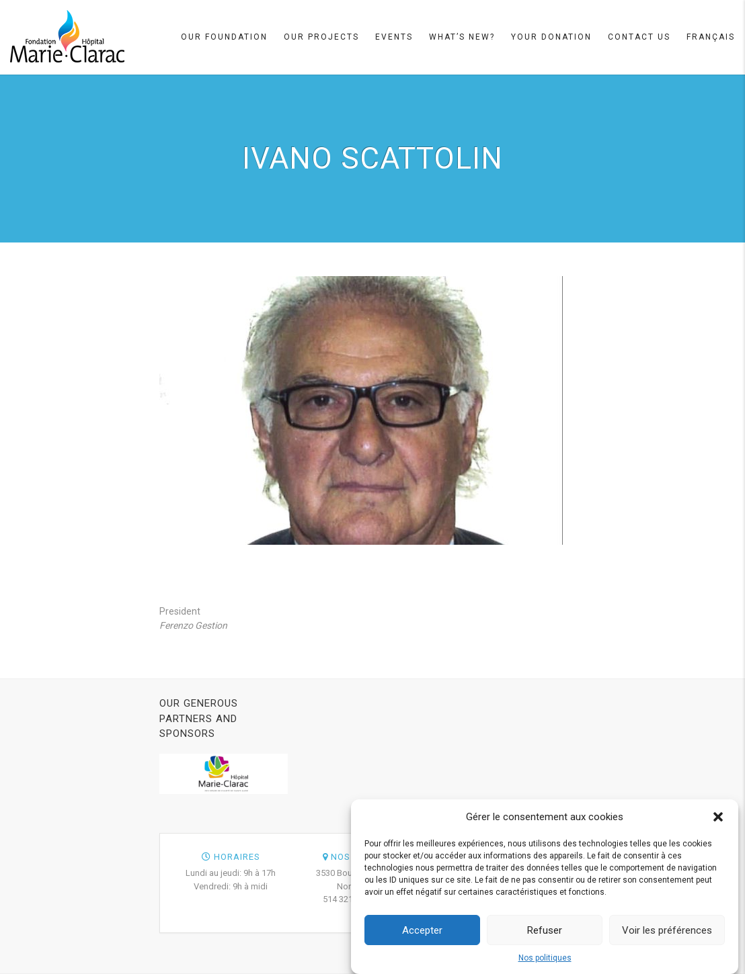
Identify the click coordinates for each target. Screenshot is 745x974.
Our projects (321, 37)
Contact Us (639, 37)
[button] (718, 818)
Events (394, 37)
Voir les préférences (667, 931)
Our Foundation (224, 37)
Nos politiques (545, 959)
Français (711, 37)
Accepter (422, 931)
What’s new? (462, 37)
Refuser (544, 931)
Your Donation (551, 37)
